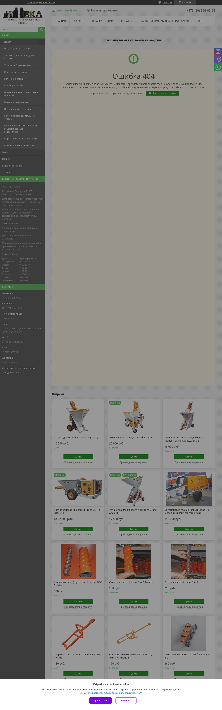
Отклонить (126, 700)
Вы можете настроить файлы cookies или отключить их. (110, 693)
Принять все (100, 700)
